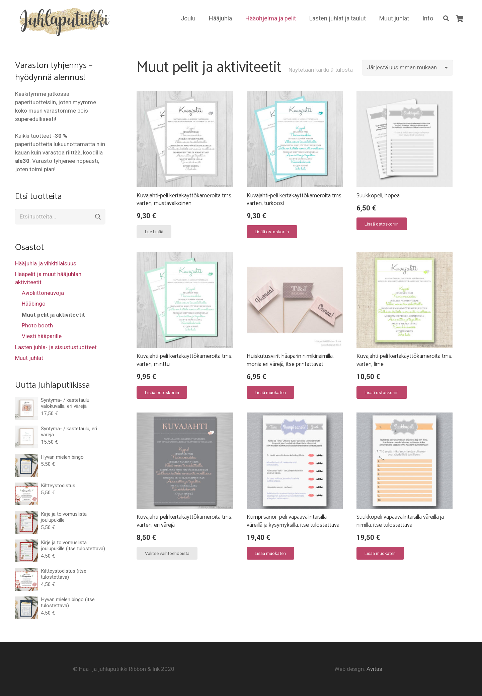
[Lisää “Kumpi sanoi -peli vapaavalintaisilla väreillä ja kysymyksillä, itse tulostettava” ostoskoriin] (270, 553)
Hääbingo (34, 303)
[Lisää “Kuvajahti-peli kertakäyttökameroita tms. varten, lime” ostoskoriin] (381, 392)
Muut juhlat (29, 358)
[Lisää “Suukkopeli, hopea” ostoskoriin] (381, 223)
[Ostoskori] (459, 18)
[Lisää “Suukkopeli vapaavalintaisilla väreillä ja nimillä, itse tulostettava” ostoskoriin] (380, 553)
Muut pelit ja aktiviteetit (53, 314)
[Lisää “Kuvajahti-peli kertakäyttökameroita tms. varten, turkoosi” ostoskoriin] (272, 231)
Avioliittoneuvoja (43, 293)
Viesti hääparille (42, 336)
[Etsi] (446, 18)
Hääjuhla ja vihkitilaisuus (45, 263)
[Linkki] (63, 21)
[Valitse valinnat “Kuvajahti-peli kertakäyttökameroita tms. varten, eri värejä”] (167, 553)
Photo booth (37, 325)
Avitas (374, 669)
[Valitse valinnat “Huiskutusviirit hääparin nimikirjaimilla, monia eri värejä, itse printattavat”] (270, 392)
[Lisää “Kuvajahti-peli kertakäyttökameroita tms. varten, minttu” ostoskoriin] (162, 392)
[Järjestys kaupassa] (407, 68)
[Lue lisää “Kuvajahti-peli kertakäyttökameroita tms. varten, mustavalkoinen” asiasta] (154, 231)
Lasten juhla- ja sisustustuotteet (56, 347)
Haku (97, 217)
